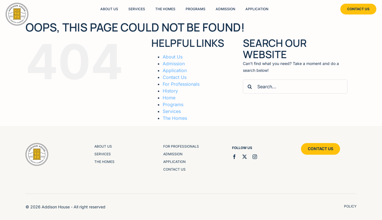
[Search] (250, 86)
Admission (174, 63)
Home (169, 97)
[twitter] (244, 156)
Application (175, 70)
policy (350, 206)
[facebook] (234, 156)
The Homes (175, 118)
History (170, 91)
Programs (173, 104)
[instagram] (254, 156)
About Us (172, 57)
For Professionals (181, 84)
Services (172, 111)
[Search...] (295, 86)
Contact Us (174, 77)
